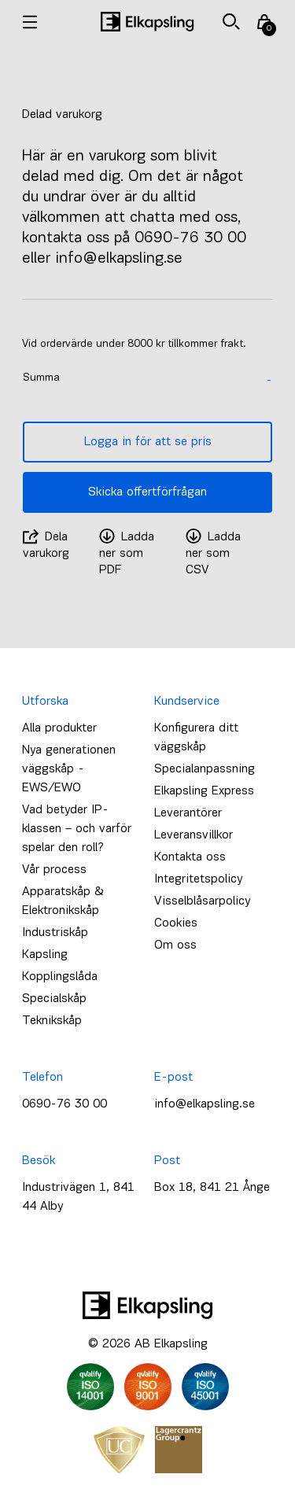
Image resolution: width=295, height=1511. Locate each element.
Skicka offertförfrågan (147, 492)
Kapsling (45, 955)
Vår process (54, 870)
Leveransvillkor (193, 835)
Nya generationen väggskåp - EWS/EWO (69, 769)
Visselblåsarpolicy (202, 901)
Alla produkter (59, 728)
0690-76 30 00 (64, 1104)
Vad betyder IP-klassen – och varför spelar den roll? (76, 829)
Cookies (175, 923)
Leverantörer (188, 813)
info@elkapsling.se (204, 1104)
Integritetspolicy (198, 879)
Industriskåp (55, 933)
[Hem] (147, 21)
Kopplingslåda (60, 977)
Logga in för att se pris (148, 442)
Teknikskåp (52, 1021)
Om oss (175, 945)
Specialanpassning (204, 769)
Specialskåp (54, 999)
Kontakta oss (190, 857)
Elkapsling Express (204, 791)
